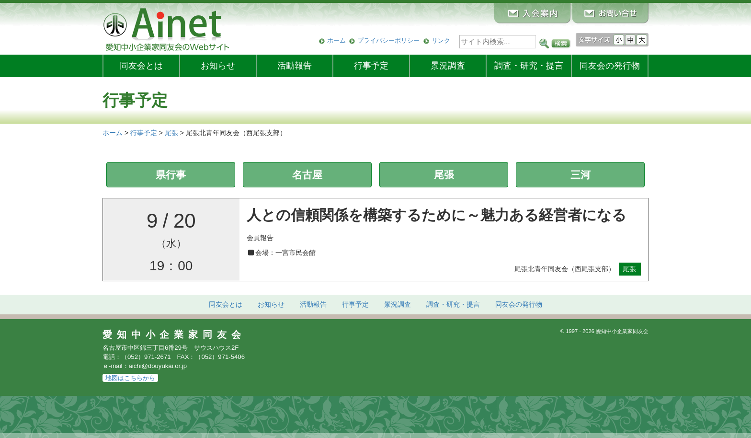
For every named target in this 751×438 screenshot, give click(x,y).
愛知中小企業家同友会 (174, 334)
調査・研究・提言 (528, 65)
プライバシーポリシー (388, 40)
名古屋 (307, 174)
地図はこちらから (130, 377)
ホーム (336, 40)
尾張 (444, 174)
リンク (441, 40)
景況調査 (448, 65)
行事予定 (371, 65)
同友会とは (141, 65)
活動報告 (294, 65)
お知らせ (218, 65)
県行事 (171, 174)
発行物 (610, 65)
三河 (580, 174)
